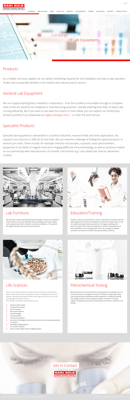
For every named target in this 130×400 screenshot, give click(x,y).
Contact (110, 11)
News (52, 11)
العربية (125, 3)
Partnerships (80, 11)
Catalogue (100, 11)
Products (60, 11)
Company (31, 11)
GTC (127, 397)
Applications (42, 11)
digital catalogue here (57, 115)
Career (90, 11)
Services (70, 11)
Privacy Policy (121, 11)
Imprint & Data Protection (113, 397)
